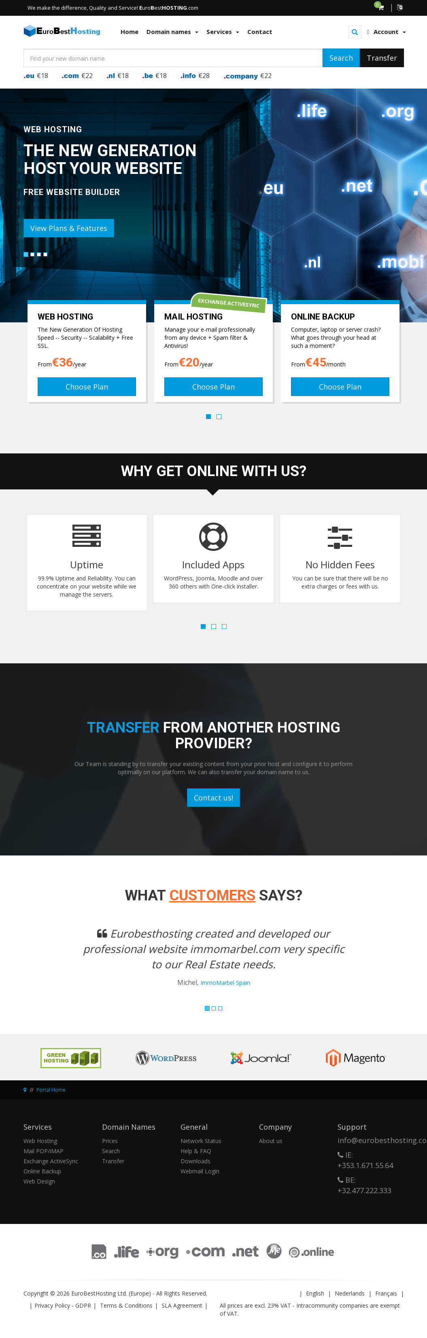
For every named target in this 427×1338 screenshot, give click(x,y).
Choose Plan (87, 387)
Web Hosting (40, 1141)
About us (271, 1141)
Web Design (39, 1181)
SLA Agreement (181, 1305)
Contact (259, 32)
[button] (52, 962)
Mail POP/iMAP (43, 1151)
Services (222, 32)
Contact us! (213, 797)
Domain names (172, 32)
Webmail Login (200, 1171)
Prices (110, 1141)
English (315, 1293)
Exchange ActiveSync (50, 1161)
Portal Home (51, 1089)
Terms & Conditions (126, 1305)
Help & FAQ (196, 1151)
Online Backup (42, 1171)
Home (129, 32)
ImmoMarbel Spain (225, 983)
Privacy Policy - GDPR (62, 1305)
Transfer (113, 1161)
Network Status (201, 1141)
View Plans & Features (68, 228)
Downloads (195, 1161)
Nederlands (350, 1293)
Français (386, 1293)
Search (111, 1151)
